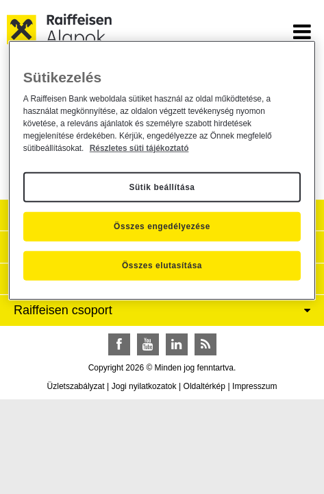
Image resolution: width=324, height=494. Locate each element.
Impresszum (254, 386)
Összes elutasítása (162, 265)
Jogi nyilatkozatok (144, 386)
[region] (162, 170)
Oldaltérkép (204, 386)
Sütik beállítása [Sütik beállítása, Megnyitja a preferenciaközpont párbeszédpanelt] (162, 186)
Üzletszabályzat (76, 386)
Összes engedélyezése (162, 226)
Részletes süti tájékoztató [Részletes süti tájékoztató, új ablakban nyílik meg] (139, 148)
